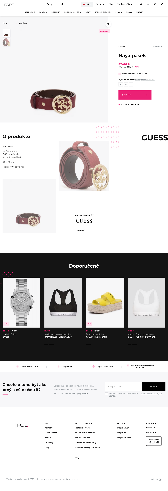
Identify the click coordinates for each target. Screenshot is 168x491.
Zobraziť (80, 232)
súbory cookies (70, 476)
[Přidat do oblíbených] (108, 26)
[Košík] (162, 5)
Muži (63, 5)
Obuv (88, 14)
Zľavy (129, 14)
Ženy (49, 5)
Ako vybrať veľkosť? (145, 81)
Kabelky (43, 14)
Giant (160, 476)
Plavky (118, 14)
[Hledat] (140, 5)
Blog (111, 5)
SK (86, 5)
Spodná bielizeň (103, 14)
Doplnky (55, 14)
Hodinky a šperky (72, 14)
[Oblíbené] (148, 5)
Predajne (100, 5)
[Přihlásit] (155, 5)
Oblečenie (30, 14)
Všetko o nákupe (125, 5)
